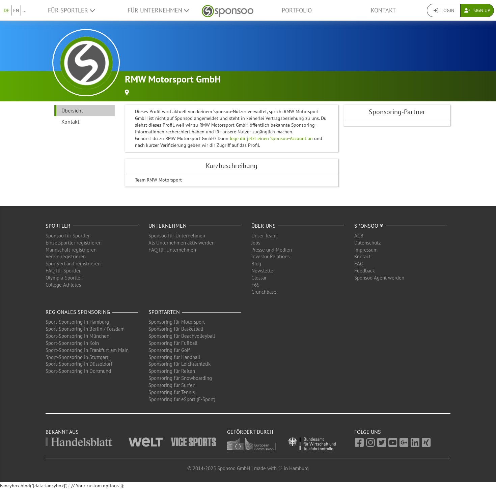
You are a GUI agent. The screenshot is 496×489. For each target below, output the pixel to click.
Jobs (255, 242)
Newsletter (263, 270)
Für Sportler (71, 10)
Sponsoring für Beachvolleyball (181, 336)
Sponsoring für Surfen (171, 385)
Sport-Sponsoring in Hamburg (77, 322)
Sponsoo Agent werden (379, 277)
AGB (358, 235)
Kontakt (383, 10)
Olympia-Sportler (64, 277)
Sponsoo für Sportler (68, 235)
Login (444, 10)
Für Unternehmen (158, 10)
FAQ (358, 263)
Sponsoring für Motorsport (176, 322)
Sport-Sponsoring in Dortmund (78, 371)
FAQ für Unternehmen (172, 250)
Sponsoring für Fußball (172, 343)
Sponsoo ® (368, 225)
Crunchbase (263, 292)
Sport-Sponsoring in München (77, 336)
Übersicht (72, 110)
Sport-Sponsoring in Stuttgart (77, 357)
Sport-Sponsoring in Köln (72, 343)
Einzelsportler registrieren (74, 242)
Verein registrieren (66, 256)
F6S (255, 285)
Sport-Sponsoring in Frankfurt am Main (87, 350)
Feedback (364, 270)
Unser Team (263, 235)
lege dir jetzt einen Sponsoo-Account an (271, 138)
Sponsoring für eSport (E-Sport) (181, 399)
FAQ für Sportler (63, 270)
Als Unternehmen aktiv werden (181, 242)
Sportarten (164, 311)
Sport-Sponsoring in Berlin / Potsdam (85, 329)
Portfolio (297, 10)
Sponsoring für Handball (174, 357)
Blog (256, 263)
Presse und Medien (271, 250)
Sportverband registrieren (73, 263)
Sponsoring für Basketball (175, 329)
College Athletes (63, 285)
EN (16, 10)
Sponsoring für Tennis (171, 392)
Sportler (58, 225)
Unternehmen (167, 225)
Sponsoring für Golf (169, 350)
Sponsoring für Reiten (171, 371)
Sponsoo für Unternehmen (176, 235)
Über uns (263, 225)
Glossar (259, 277)
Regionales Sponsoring (78, 311)
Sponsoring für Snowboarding (180, 378)
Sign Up (477, 10)
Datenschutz (367, 242)
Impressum (366, 250)
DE (6, 10)
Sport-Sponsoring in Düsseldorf (79, 364)
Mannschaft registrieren (71, 250)
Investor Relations (270, 256)
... (24, 10)
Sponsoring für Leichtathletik (179, 364)
